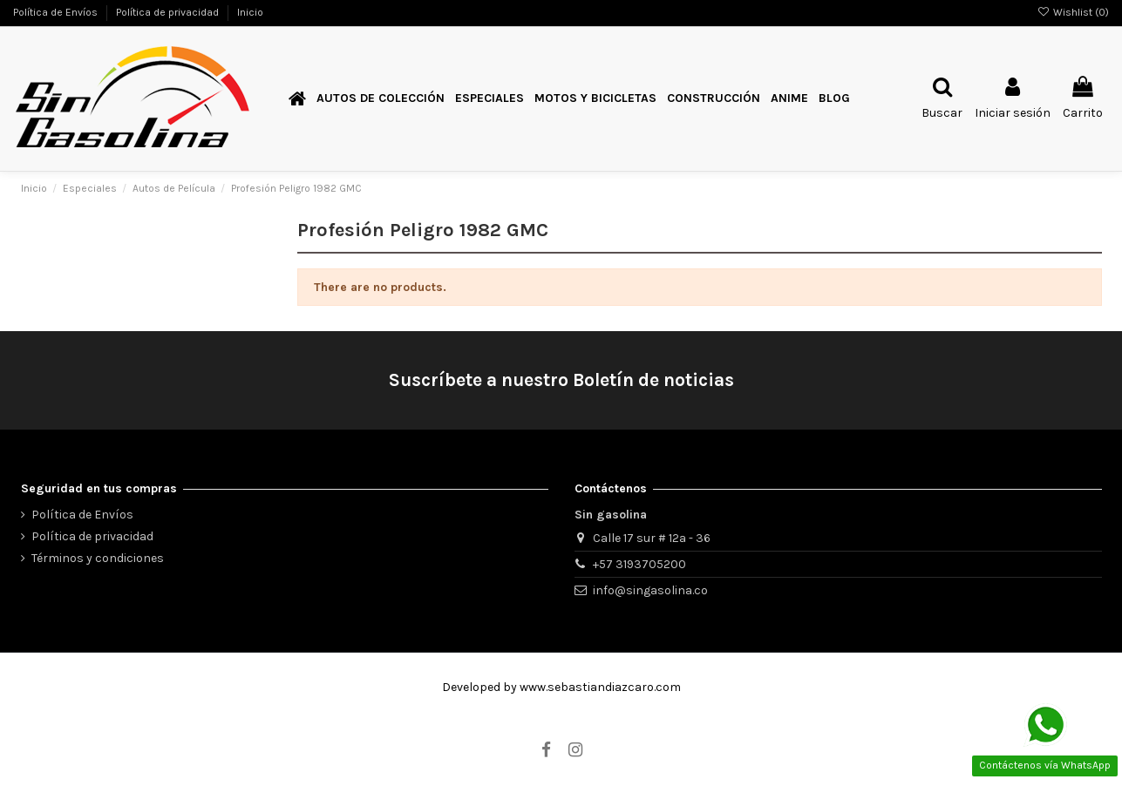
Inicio (250, 12)
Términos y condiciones (97, 558)
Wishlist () (1073, 12)
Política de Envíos (56, 12)
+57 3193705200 (639, 564)
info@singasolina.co (650, 590)
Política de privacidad (168, 12)
